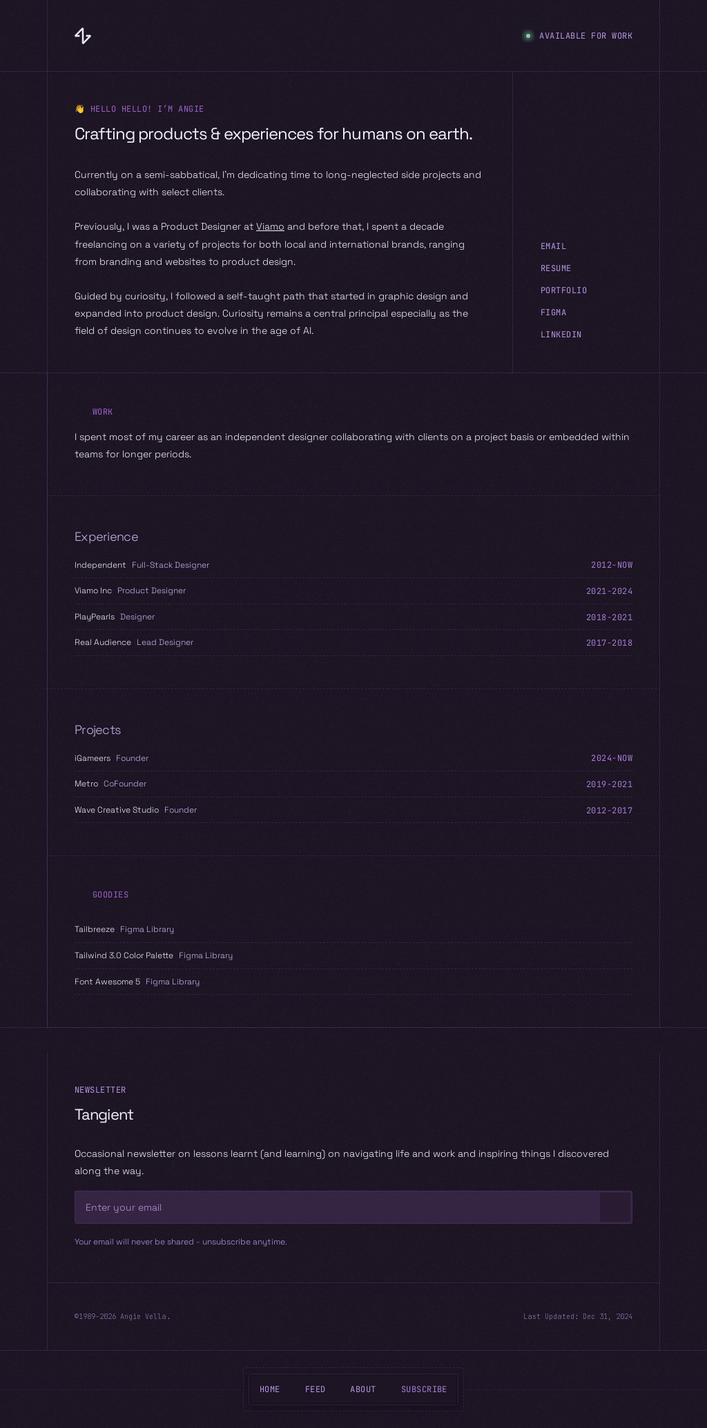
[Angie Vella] (83, 36)
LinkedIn (561, 334)
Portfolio (564, 290)
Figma (553, 312)
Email (553, 246)
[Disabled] (468, 1207)
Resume (556, 268)
